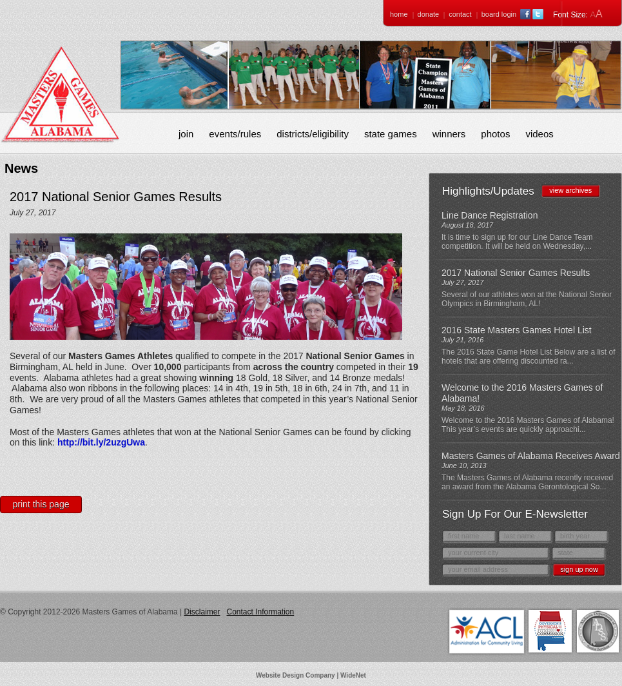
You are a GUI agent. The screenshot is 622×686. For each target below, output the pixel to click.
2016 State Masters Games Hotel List (517, 330)
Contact (460, 14)
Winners (449, 133)
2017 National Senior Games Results (516, 273)
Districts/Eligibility (313, 133)
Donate (429, 14)
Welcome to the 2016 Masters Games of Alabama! (522, 393)
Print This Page (41, 504)
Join (186, 133)
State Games (390, 133)
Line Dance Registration (490, 215)
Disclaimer (202, 611)
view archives (570, 190)
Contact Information (260, 611)
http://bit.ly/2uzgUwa (101, 442)
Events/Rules (235, 133)
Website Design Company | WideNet (311, 675)
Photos (495, 133)
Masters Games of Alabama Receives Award (531, 456)
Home (399, 14)
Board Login (498, 14)
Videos (539, 133)
